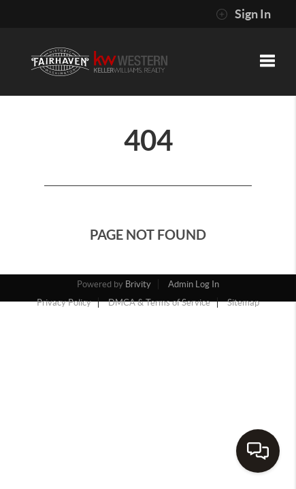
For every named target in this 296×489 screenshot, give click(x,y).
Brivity (138, 284)
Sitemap (243, 302)
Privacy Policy (64, 302)
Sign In (243, 14)
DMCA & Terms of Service (159, 302)
